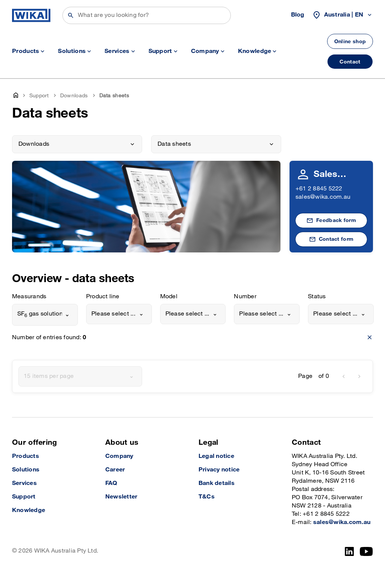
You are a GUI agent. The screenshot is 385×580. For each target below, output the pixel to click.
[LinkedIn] (349, 551)
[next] (359, 376)
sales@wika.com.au (323, 197)
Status (317, 296)
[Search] (146, 15)
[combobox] (45, 315)
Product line (103, 296)
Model (168, 296)
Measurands (29, 296)
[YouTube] (366, 551)
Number (245, 296)
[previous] (343, 376)
